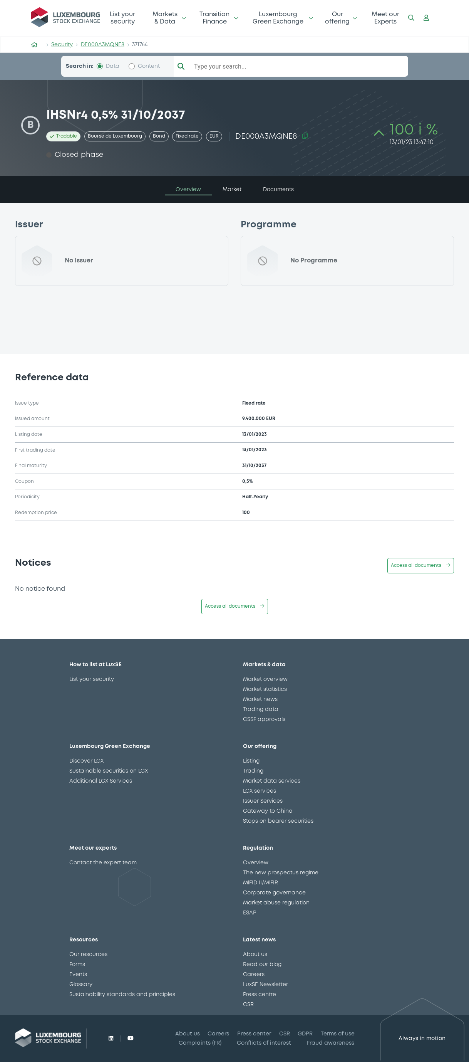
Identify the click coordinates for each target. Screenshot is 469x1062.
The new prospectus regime (280, 872)
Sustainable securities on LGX (108, 771)
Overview (255, 862)
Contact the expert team (103, 862)
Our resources (88, 954)
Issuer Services (263, 801)
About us (255, 954)
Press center (254, 1034)
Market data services (271, 781)
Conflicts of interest (264, 1043)
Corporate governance (274, 893)
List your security (122, 18)
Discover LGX (86, 761)
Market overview (265, 679)
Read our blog (262, 964)
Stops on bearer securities (278, 821)
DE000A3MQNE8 (102, 44)
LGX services (259, 791)
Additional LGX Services (100, 781)
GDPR (305, 1034)
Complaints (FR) (200, 1043)
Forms (77, 964)
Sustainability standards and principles (122, 994)
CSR (248, 1004)
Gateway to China (268, 811)
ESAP (249, 913)
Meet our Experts (385, 18)
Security (62, 44)
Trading (253, 771)
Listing (251, 761)
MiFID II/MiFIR (260, 883)
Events (78, 974)
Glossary (80, 984)
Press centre (259, 994)
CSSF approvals (264, 719)
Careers (254, 974)
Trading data (260, 709)
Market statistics (265, 689)
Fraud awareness (330, 1043)
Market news (260, 699)
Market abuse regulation (276, 903)
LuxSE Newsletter (265, 984)
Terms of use (338, 1034)
